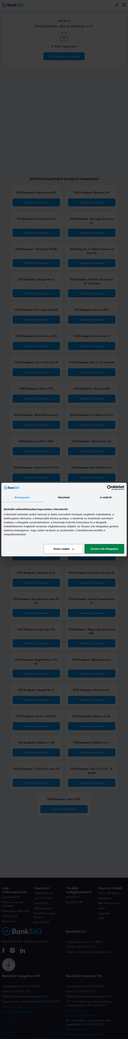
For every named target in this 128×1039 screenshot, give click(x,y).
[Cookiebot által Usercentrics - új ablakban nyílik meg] (109, 487)
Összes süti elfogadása (104, 548)
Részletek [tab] (64, 497)
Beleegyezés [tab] (22, 497)
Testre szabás (63, 548)
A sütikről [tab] (106, 497)
